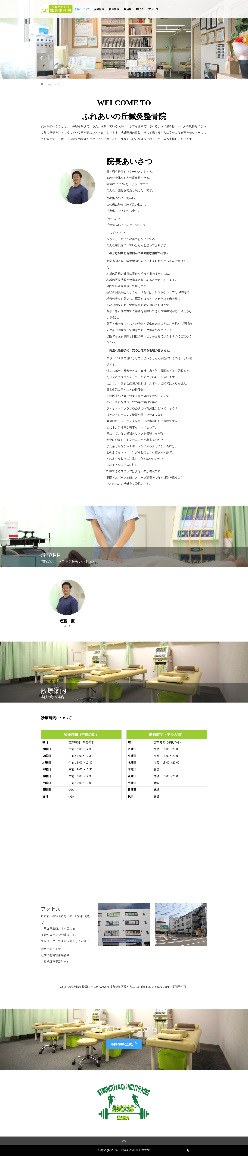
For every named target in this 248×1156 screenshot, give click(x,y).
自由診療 (114, 9)
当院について (81, 9)
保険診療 (99, 9)
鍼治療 (127, 9)
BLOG (139, 9)
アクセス (153, 9)
